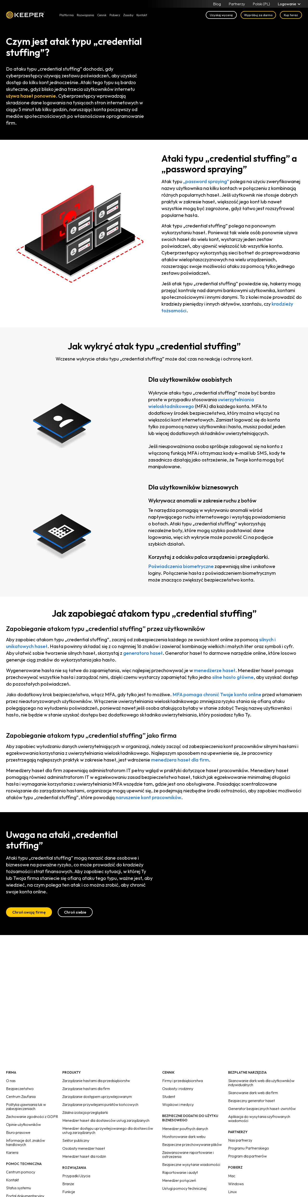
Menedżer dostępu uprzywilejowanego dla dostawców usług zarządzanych (107, 1130)
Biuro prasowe (18, 1132)
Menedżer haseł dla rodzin (84, 1156)
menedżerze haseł (214, 670)
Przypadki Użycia (76, 1175)
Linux (232, 1191)
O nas (11, 1080)
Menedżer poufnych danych (185, 1128)
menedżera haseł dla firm (180, 760)
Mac (231, 1175)
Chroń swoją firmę (29, 912)
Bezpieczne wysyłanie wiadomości (191, 1164)
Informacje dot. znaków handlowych (25, 1142)
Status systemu (18, 1187)
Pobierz (114, 15)
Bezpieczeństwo (20, 1088)
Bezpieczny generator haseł (251, 1100)
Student (168, 1096)
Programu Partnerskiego (248, 1148)
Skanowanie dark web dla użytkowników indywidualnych (261, 1082)
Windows (236, 1183)
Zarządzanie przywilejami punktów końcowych (100, 1104)
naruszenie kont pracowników (148, 797)
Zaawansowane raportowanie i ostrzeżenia (188, 1154)
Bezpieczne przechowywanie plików (192, 1144)
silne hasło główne (233, 677)
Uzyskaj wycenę (221, 15)
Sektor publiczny (75, 1140)
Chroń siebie (75, 912)
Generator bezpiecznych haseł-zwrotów (262, 1108)
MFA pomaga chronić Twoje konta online (217, 694)
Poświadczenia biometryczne (181, 566)
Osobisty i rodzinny (177, 1088)
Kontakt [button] (141, 15)
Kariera (12, 1152)
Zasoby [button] (128, 15)
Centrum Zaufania (21, 1096)
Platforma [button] (66, 15)
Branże (68, 1183)
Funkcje (68, 1191)
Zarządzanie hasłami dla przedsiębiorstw (96, 1080)
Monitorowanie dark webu (183, 1136)
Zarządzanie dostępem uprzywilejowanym (97, 1096)
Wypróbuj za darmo (258, 15)
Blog (217, 3)
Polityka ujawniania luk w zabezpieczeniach (26, 1106)
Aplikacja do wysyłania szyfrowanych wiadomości (259, 1118)
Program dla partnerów (247, 1156)
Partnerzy (237, 3)
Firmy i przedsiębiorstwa (182, 1080)
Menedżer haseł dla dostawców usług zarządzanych (105, 1120)
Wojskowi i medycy (178, 1104)
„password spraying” (206, 181)
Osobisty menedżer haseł (83, 1148)
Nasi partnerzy (240, 1140)
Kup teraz (291, 15)
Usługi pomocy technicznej (184, 1188)
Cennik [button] (101, 15)
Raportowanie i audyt (180, 1172)
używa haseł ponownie (31, 96)
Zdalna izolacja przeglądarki (85, 1112)
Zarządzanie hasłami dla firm (86, 1088)
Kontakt (12, 1179)
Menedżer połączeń (179, 1180)
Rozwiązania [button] (85, 15)
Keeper (25, 15)
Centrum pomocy (20, 1172)
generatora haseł (143, 653)
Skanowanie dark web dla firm (253, 1092)
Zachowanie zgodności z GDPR (32, 1116)
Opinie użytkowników (23, 1124)
